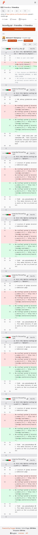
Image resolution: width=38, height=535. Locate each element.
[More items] (35, 19)
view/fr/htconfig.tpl (19, 337)
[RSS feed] (3, 11)
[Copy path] (23, 48)
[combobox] (25, 44)
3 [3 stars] (20, 11)
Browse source (19, 29)
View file (32, 49)
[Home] (4, 2)
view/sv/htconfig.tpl (19, 460)
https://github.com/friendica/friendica (17, 14)
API (27, 533)
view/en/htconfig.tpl (19, 214)
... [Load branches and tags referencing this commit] (3, 33)
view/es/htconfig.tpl (19, 276)
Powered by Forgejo (8, 528)
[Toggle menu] (35, 2)
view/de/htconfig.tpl (19, 153)
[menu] (35, 44)
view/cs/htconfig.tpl (19, 90)
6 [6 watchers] (12, 11)
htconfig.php (17, 49)
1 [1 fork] (28, 11)
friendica (7, 7)
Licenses (21, 533)
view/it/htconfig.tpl (19, 399)
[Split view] (30, 44)
